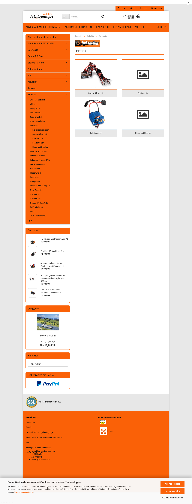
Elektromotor (37, 138)
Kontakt (29, 427)
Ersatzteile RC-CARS (38, 151)
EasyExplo (102, 27)
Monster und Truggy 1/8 (40, 186)
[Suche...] (65, 16)
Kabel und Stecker (40, 147)
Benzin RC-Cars (122, 27)
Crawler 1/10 (35, 113)
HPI (30, 75)
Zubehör (32, 94)
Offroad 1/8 (35, 198)
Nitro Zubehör (36, 190)
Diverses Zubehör (37, 121)
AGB (27, 442)
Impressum (30, 422)
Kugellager (34, 177)
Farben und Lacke (37, 156)
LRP (30, 221)
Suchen (162, 27)
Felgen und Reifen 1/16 (40, 160)
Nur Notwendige (172, 491)
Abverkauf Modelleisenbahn (43, 27)
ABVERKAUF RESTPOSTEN (78, 27)
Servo (32, 211)
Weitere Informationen (172, 497)
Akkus (33, 104)
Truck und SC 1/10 (38, 216)
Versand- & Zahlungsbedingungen (40, 432)
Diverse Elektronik (40, 134)
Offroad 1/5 (35, 194)
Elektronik (34, 126)
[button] (132, 8)
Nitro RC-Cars (35, 69)
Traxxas (32, 88)
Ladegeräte (35, 181)
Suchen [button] (122, 8)
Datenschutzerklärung (23, 492)
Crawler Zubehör (37, 117)
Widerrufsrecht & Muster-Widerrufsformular (44, 437)
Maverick (32, 81)
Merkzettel (156, 8)
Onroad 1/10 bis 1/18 (39, 203)
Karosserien (35, 168)
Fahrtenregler (38, 143)
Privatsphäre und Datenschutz (38, 448)
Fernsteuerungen (37, 164)
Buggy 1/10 (35, 108)
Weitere (140, 27)
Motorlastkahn (48, 335)
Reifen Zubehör (36, 207)
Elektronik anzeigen (40, 130)
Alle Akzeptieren (172, 484)
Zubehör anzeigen (37, 100)
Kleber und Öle (36, 173)
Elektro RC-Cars (36, 62)
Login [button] (143, 8)
